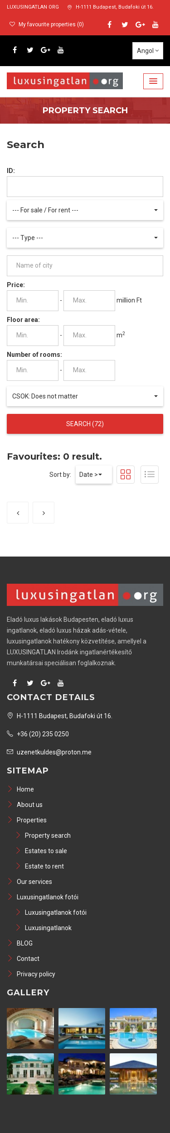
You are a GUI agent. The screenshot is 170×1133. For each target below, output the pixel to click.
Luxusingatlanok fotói (42, 897)
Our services (29, 881)
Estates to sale (41, 851)
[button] (153, 81)
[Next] (43, 512)
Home (20, 789)
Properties (27, 820)
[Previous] (18, 512)
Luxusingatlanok (43, 927)
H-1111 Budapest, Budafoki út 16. (110, 7)
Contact (23, 958)
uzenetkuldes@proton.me (49, 752)
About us (25, 804)
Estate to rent (39, 866)
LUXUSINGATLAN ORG (33, 7)
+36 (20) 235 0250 (38, 734)
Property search (43, 835)
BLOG (20, 943)
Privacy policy (31, 974)
